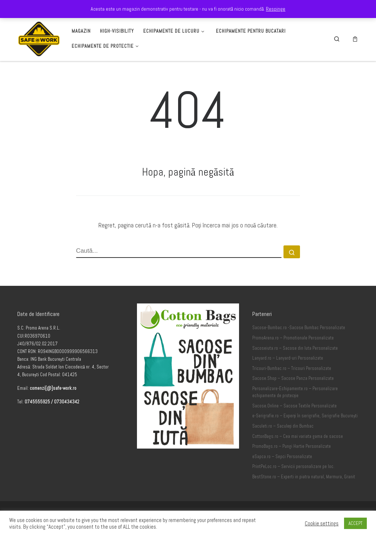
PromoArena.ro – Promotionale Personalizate (293, 338)
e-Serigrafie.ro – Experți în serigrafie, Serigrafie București (305, 416)
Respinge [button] (275, 9)
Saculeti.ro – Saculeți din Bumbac (283, 426)
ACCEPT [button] (355, 523)
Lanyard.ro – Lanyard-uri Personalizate (287, 358)
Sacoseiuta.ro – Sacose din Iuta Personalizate (295, 348)
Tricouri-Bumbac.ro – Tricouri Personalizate (291, 368)
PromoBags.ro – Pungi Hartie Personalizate (291, 446)
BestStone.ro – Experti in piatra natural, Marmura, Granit (303, 477)
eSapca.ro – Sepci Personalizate (282, 457)
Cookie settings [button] (322, 523)
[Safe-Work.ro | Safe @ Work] (39, 38)
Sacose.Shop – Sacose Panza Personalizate (293, 378)
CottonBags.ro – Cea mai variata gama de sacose (297, 436)
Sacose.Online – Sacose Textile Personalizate (294, 406)
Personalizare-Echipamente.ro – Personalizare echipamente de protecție (295, 392)
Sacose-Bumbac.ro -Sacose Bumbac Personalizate (298, 328)
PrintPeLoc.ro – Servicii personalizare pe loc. (293, 467)
